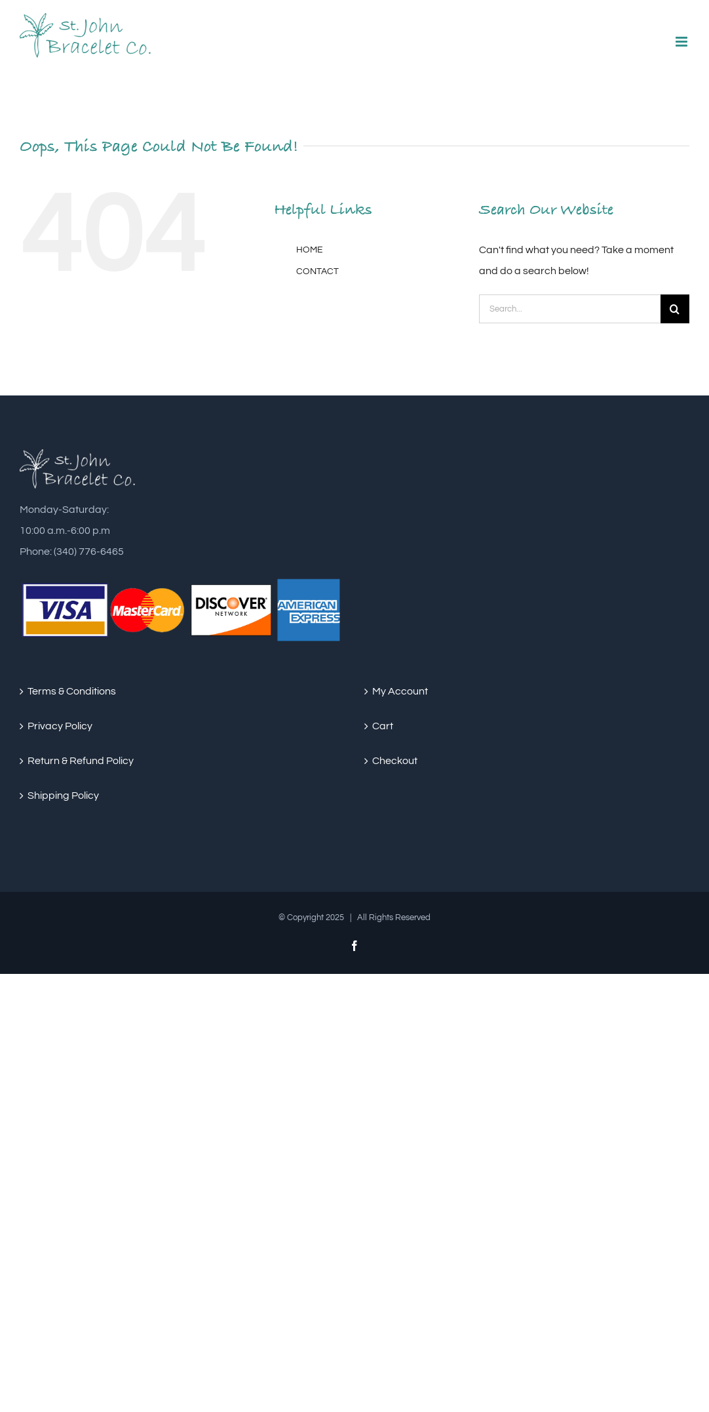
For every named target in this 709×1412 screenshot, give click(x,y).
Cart (382, 726)
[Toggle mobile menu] (682, 42)
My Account (400, 691)
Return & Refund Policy (81, 761)
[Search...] (570, 308)
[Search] (675, 308)
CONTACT (317, 271)
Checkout (394, 761)
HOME (309, 249)
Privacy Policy (60, 726)
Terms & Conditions (72, 691)
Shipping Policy (63, 795)
